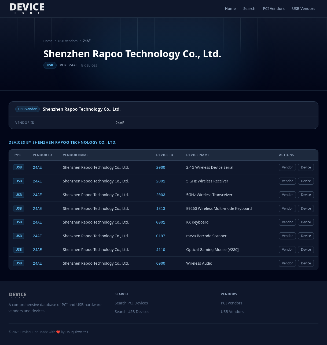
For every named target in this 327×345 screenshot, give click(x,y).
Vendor (287, 167)
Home (230, 8)
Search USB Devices (132, 311)
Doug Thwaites (76, 332)
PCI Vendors (274, 8)
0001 (160, 222)
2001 (160, 181)
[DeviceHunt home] (27, 8)
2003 (160, 195)
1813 (160, 209)
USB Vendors (303, 8)
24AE (37, 168)
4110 (160, 250)
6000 (160, 263)
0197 (160, 236)
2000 (160, 168)
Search (249, 8)
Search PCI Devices (131, 303)
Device (306, 167)
